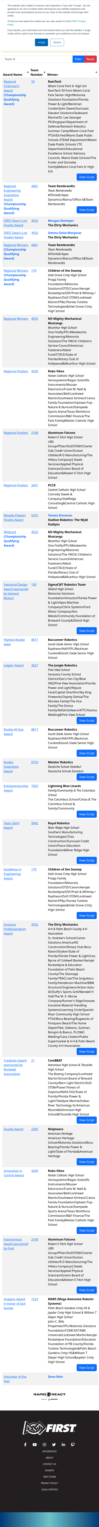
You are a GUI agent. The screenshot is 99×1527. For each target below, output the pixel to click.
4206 (34, 371)
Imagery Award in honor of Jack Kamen (14, 1303)
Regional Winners (16, 245)
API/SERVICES (49, 1451)
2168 (34, 433)
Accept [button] (41, 42)
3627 (34, 665)
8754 (34, 762)
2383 (34, 1129)
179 (33, 271)
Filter (78, 59)
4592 (34, 319)
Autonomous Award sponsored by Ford (16, 1243)
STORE (49, 1476)
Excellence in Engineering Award (13, 873)
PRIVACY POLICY (49, 1483)
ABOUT (49, 1457)
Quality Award (13, 1129)
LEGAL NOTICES (49, 1489)
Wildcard (10, 532)
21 (33, 1060)
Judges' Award (13, 665)
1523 (34, 1299)
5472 (34, 515)
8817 (34, 640)
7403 (34, 786)
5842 (34, 823)
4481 (34, 186)
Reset (90, 59)
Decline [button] (57, 42)
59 (33, 81)
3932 (34, 221)
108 (33, 584)
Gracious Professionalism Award (15, 929)
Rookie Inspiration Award (11, 766)
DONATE (49, 1470)
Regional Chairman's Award (11, 86)
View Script (86, 177)
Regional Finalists (16, 371)
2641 (34, 485)
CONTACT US (49, 1464)
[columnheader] (16, 72)
